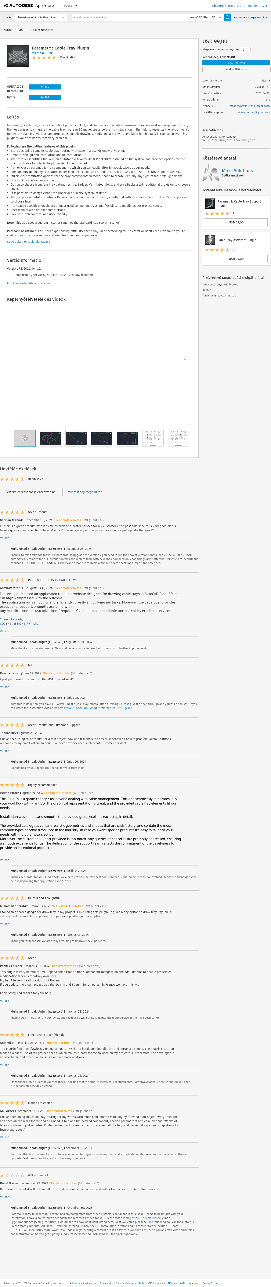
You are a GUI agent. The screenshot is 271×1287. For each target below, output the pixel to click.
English (45, 97)
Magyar (70, 5)
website (24, 235)
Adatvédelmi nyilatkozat (83, 1283)
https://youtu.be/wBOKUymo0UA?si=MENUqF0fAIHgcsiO (95, 708)
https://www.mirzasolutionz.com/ (250, 106)
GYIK (182, 1283)
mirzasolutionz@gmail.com (253, 112)
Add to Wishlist (236, 69)
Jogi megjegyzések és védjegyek (118, 1283)
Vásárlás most (236, 62)
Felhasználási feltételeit (152, 1283)
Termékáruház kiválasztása (37, 17)
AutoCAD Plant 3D (16, 30)
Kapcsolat (194, 1283)
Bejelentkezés (258, 6)
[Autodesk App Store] (28, 6)
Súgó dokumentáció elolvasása (28, 242)
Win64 (45, 87)
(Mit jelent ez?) (93, 520)
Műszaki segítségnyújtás (85, 492)
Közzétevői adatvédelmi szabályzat (29, 283)
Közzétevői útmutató (226, 6)
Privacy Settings (211, 1283)
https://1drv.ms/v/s (144, 1218)
